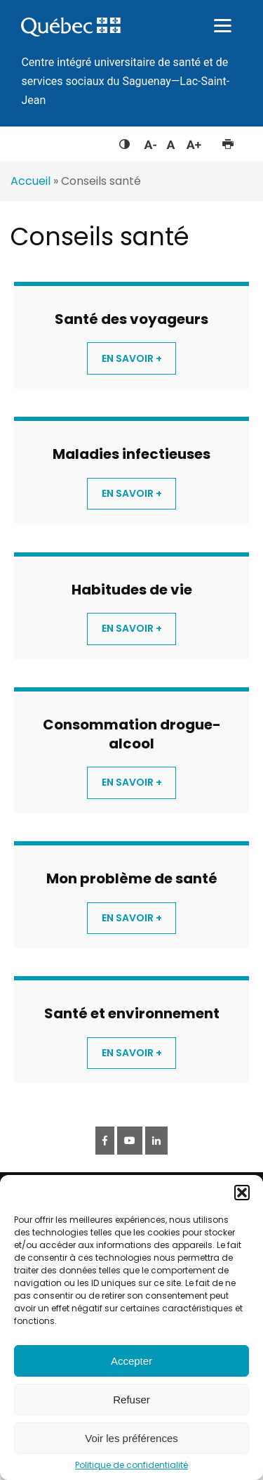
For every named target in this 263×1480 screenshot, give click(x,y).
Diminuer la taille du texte (149, 142)
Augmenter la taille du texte (194, 141)
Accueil (30, 181)
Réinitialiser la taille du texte (171, 141)
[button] (242, 1193)
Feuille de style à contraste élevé (124, 141)
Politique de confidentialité (131, 1465)
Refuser (131, 1400)
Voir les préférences (131, 1438)
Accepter (131, 1361)
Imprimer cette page (227, 141)
